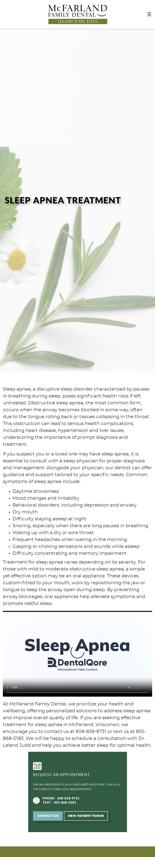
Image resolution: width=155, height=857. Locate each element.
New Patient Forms (86, 815)
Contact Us (48, 815)
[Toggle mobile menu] (149, 14)
